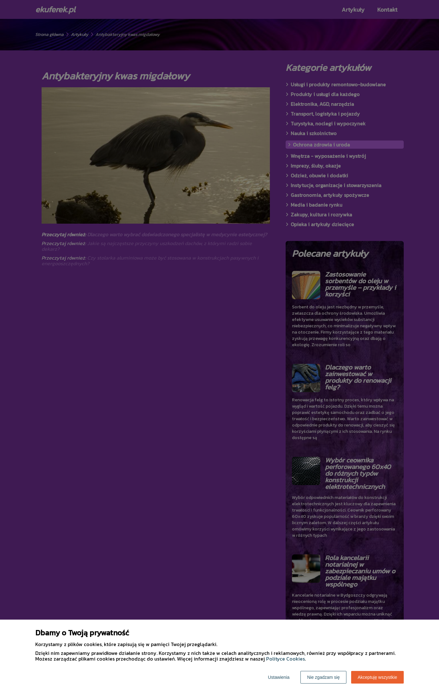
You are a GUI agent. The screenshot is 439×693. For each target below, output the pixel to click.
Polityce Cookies (285, 658)
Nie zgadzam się (323, 677)
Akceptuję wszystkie (377, 677)
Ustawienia (278, 677)
